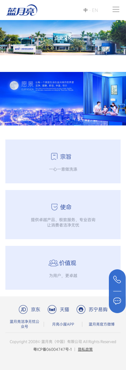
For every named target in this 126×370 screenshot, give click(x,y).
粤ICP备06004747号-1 (52, 349)
